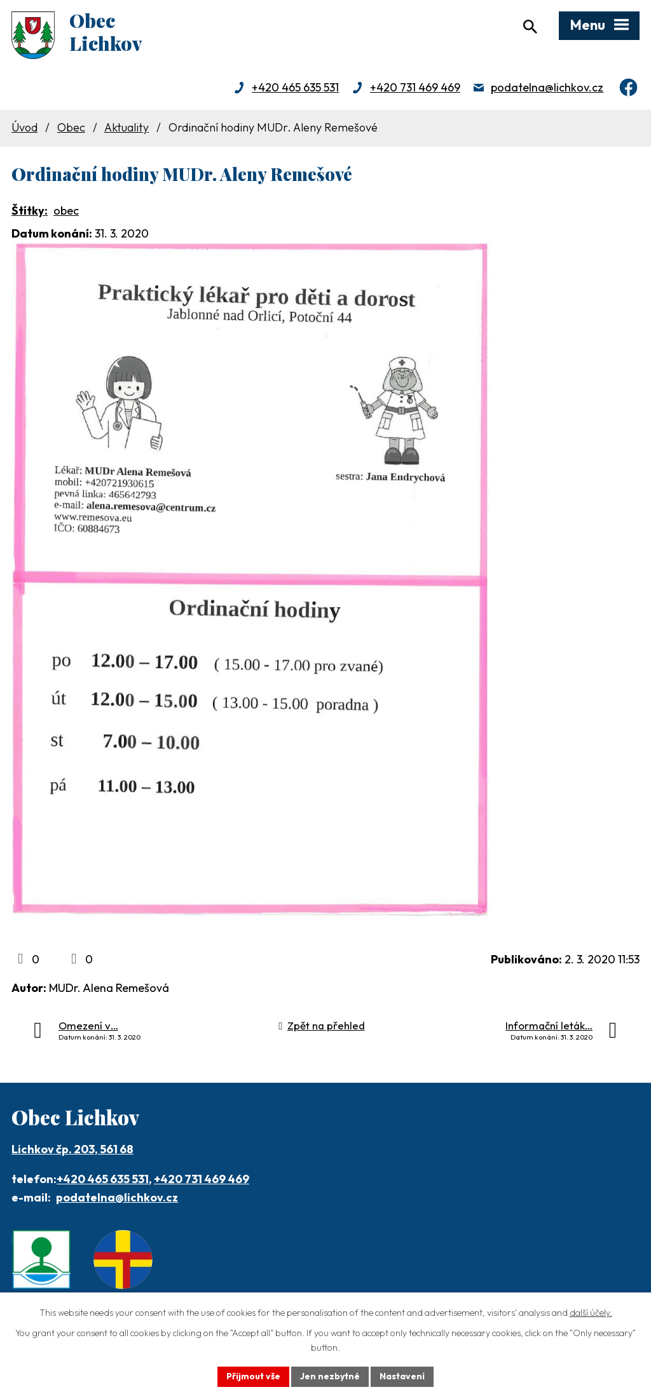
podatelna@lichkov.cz (547, 87)
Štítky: (29, 210)
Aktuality (126, 127)
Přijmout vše (253, 1376)
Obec (71, 127)
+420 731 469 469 (415, 87)
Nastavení (402, 1376)
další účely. (591, 1312)
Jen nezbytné (330, 1376)
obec (66, 210)
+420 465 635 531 (295, 87)
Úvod (24, 127)
